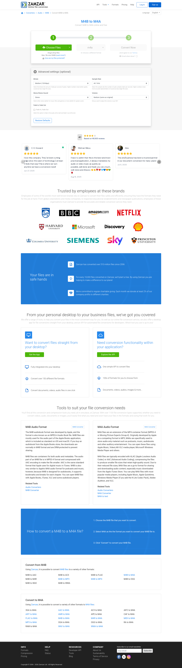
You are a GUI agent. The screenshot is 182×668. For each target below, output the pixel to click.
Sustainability (99, 653)
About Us (97, 650)
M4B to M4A (129, 575)
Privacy (96, 659)
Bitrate (35, 79)
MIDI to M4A (129, 618)
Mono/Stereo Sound (40, 93)
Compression (27, 653)
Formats (115, 5)
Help (132, 5)
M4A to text (103, 496)
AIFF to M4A (31, 614)
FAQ (46, 650)
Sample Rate (96, 79)
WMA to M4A (97, 626)
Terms (134, 53)
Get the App (34, 354)
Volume (94, 93)
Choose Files (51, 47)
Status (48, 653)
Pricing (124, 5)
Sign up (155, 5)
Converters (30, 13)
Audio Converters (33, 487)
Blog (71, 656)
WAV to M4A (64, 626)
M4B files (64, 569)
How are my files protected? (55, 58)
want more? (61, 55)
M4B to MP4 (96, 579)
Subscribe (148, 651)
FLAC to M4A (31, 618)
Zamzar (34, 569)
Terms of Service (100, 656)
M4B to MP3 (63, 579)
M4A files (90, 604)
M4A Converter (150, 427)
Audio (40, 13)
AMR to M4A (64, 614)
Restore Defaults (42, 120)
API (98, 5)
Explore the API (108, 354)
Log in (142, 5)
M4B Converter (78, 427)
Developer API (75, 650)
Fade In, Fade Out (39, 105)
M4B (47, 13)
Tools (104, 5)
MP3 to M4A (31, 622)
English (155, 13)
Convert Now (128, 47)
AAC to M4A (63, 610)
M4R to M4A (96, 618)
